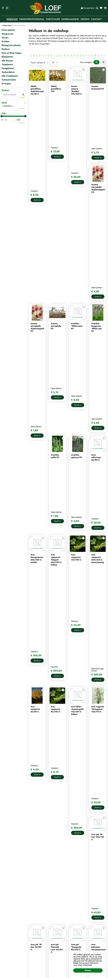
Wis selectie (22, 97)
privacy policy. (99, 948)
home (31, 935)
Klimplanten (7, 56)
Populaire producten (67, 787)
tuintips (32, 949)
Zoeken (97, 8)
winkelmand (60, 942)
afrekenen (60, 946)
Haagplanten (8, 68)
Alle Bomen (7, 60)
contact (32, 942)
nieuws (31, 946)
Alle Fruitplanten (10, 76)
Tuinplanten (7, 64)
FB (3, 8)
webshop (32, 939)
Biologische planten (11, 45)
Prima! (88, 970)
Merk (4, 103)
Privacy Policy (55, 975)
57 (81, 780)
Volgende (86, 780)
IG (7, 8)
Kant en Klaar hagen (11, 53)
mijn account (61, 935)
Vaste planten (8, 30)
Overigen (6, 83)
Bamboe (6, 49)
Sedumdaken (8, 72)
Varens (5, 37)
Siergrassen (7, 33)
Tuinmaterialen (9, 79)
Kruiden (5, 41)
